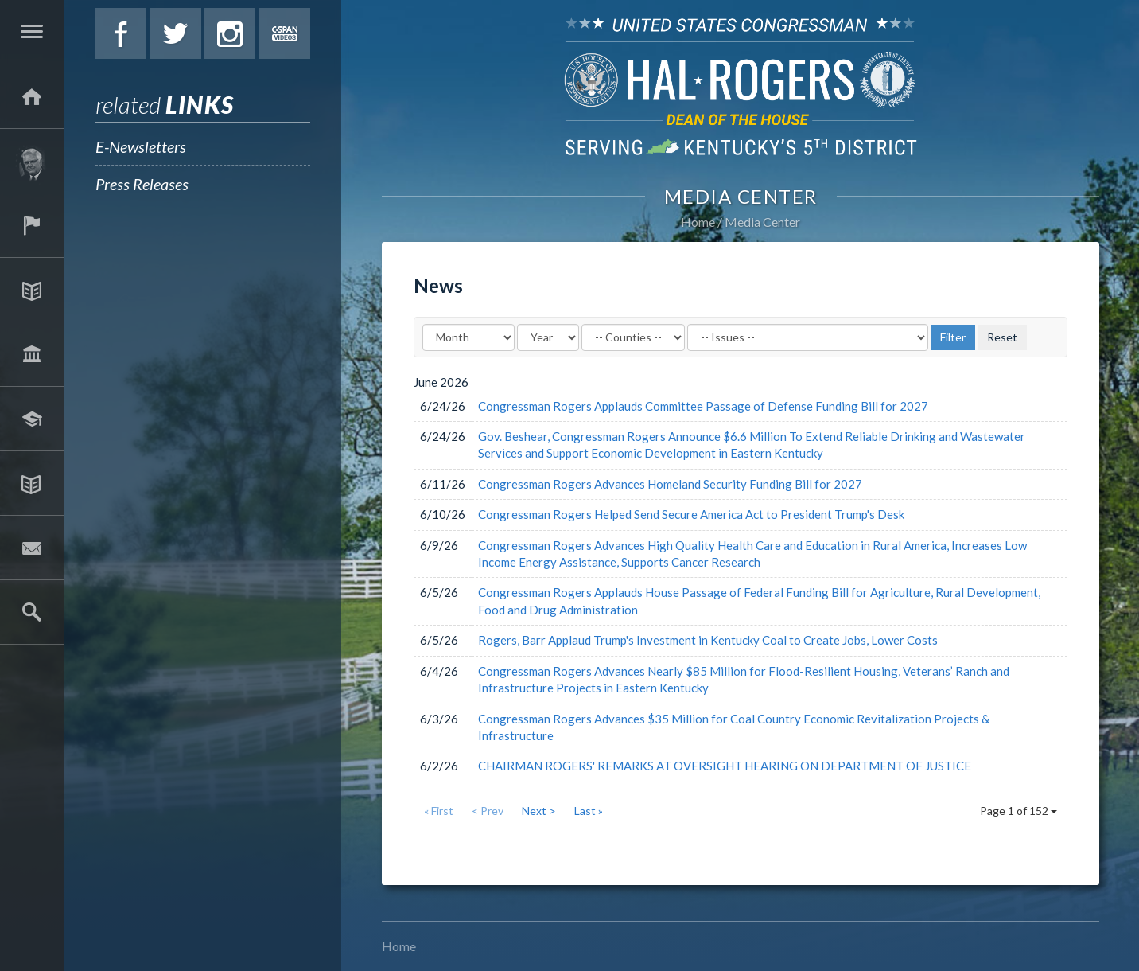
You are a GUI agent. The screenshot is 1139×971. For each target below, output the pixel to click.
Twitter (175, 33)
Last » (588, 810)
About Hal (32, 161)
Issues (32, 290)
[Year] (548, 337)
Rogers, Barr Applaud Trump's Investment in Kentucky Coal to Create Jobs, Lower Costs (708, 640)
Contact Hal (32, 547)
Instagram (229, 33)
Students (32, 418)
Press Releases (142, 183)
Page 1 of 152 (1018, 810)
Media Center (32, 483)
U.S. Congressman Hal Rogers (740, 85)
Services (32, 225)
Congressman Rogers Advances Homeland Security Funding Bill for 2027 (670, 484)
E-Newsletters (140, 146)
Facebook (120, 33)
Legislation (32, 354)
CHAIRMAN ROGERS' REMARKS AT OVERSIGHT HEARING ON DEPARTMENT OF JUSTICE (724, 765)
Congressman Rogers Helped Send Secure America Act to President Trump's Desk (691, 514)
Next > (539, 810)
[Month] (468, 337)
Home (698, 221)
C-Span (284, 33)
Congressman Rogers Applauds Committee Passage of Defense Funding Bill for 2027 (703, 406)
